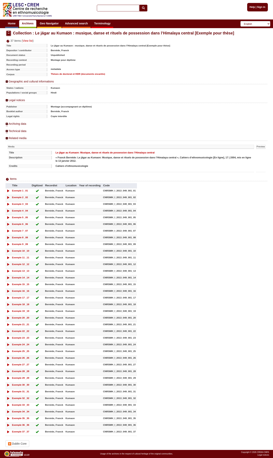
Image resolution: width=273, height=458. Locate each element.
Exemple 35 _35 (20, 418)
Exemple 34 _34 (20, 411)
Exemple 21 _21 (20, 324)
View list (27, 40)
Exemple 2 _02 (20, 197)
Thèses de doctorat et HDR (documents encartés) (78, 74)
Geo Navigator (49, 23)
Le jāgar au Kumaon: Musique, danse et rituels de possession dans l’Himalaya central (104, 152)
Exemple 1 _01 (20, 190)
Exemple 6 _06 (20, 224)
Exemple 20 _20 (20, 317)
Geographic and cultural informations (31, 81)
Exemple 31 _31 (20, 391)
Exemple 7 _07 (20, 230)
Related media (17, 138)
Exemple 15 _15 (20, 284)
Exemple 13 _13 (20, 271)
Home (12, 23)
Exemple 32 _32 (20, 398)
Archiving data (17, 123)
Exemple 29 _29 (20, 378)
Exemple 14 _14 (20, 277)
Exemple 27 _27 (20, 364)
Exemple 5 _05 (20, 217)
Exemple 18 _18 (20, 304)
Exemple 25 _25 (20, 351)
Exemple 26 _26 (20, 357)
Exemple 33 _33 (20, 405)
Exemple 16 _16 (20, 291)
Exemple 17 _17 (20, 297)
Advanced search (76, 23)
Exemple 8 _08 (20, 237)
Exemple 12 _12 (20, 264)
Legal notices (17, 100)
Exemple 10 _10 (20, 250)
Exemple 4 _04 (20, 210)
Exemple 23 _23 (20, 337)
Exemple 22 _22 (20, 331)
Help (252, 7)
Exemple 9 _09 (20, 244)
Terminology (102, 23)
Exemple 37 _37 (20, 431)
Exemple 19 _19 (20, 311)
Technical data (17, 131)
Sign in (261, 7)
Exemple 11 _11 (20, 257)
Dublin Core (17, 443)
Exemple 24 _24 (20, 344)
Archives (28, 23)
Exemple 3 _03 (20, 204)
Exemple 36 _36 (20, 425)
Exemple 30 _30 (20, 384)
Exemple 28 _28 (20, 371)
